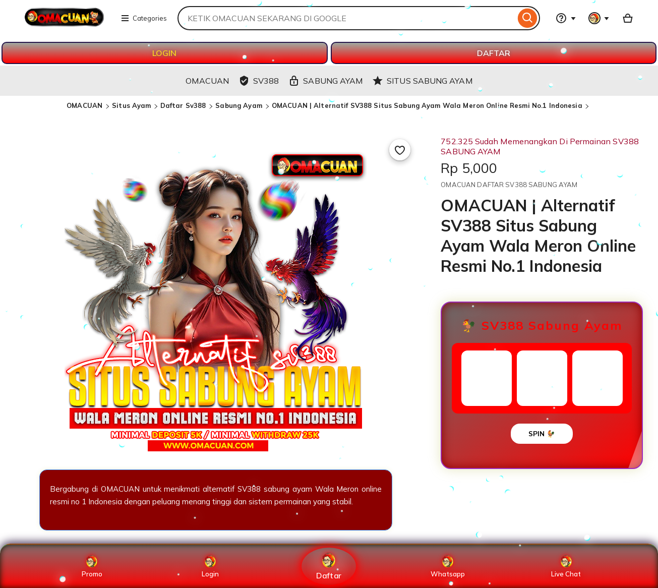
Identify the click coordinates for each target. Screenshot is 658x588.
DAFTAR (493, 53)
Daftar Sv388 (184, 105)
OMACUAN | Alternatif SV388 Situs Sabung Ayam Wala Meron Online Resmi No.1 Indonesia (427, 105)
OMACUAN (85, 105)
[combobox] (346, 18)
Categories (144, 18)
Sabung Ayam (239, 105)
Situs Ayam (131, 105)
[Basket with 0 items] (628, 18)
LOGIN (164, 53)
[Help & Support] (565, 18)
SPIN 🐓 (541, 434)
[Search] (527, 18)
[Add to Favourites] (399, 149)
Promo (92, 566)
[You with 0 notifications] (599, 18)
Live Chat (566, 566)
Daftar (328, 566)
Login (210, 566)
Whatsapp (448, 566)
